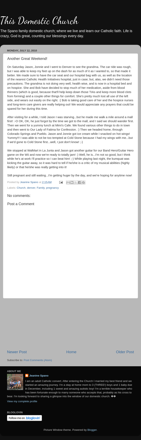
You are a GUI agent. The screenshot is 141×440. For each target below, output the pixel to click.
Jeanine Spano (38, 375)
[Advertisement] (70, 324)
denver (31, 187)
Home (71, 352)
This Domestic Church (39, 20)
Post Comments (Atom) (38, 360)
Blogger (92, 429)
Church (21, 187)
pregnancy (52, 187)
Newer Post (17, 352)
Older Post (125, 352)
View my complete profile (22, 401)
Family (41, 187)
